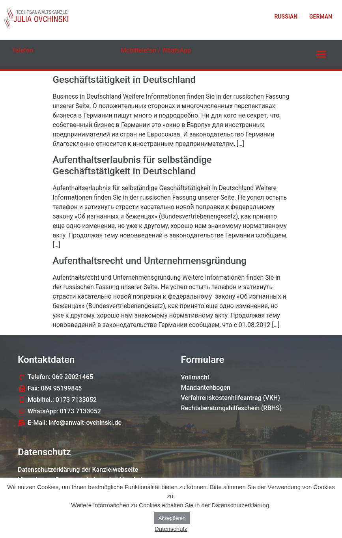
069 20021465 (37, 59)
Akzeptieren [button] (172, 518)
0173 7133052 (146, 59)
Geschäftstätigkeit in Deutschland (124, 79)
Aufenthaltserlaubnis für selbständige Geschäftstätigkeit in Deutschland (132, 165)
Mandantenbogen (206, 387)
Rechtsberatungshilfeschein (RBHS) (231, 408)
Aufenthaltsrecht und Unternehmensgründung (150, 260)
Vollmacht (195, 377)
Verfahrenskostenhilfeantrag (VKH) (230, 398)
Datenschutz (171, 528)
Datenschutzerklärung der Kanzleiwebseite (78, 469)
